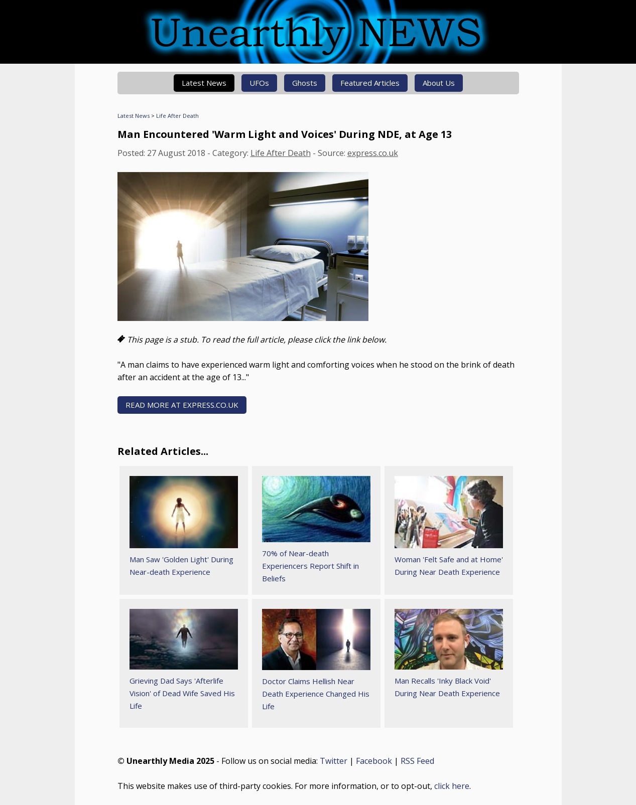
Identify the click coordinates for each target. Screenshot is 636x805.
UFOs (259, 83)
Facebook (374, 760)
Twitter (333, 760)
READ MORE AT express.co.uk (181, 405)
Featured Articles (370, 83)
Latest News (204, 83)
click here (451, 785)
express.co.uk (372, 152)
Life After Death (177, 115)
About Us (439, 83)
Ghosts (304, 83)
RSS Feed (417, 760)
